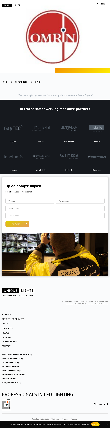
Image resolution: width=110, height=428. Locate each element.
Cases (5, 323)
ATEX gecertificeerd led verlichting (17, 354)
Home (5, 82)
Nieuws (5, 333)
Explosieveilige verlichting (13, 374)
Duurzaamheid (9, 341)
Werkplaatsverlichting (11, 382)
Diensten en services (13, 319)
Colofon (65, 419)
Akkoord (95, 424)
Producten (7, 328)
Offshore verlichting (10, 362)
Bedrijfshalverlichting (11, 370)
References (21, 82)
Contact (6, 346)
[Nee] (107, 424)
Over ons (6, 337)
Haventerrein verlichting (12, 358)
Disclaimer (55, 419)
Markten (6, 314)
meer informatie (69, 424)
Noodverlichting (9, 378)
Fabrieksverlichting (10, 366)
